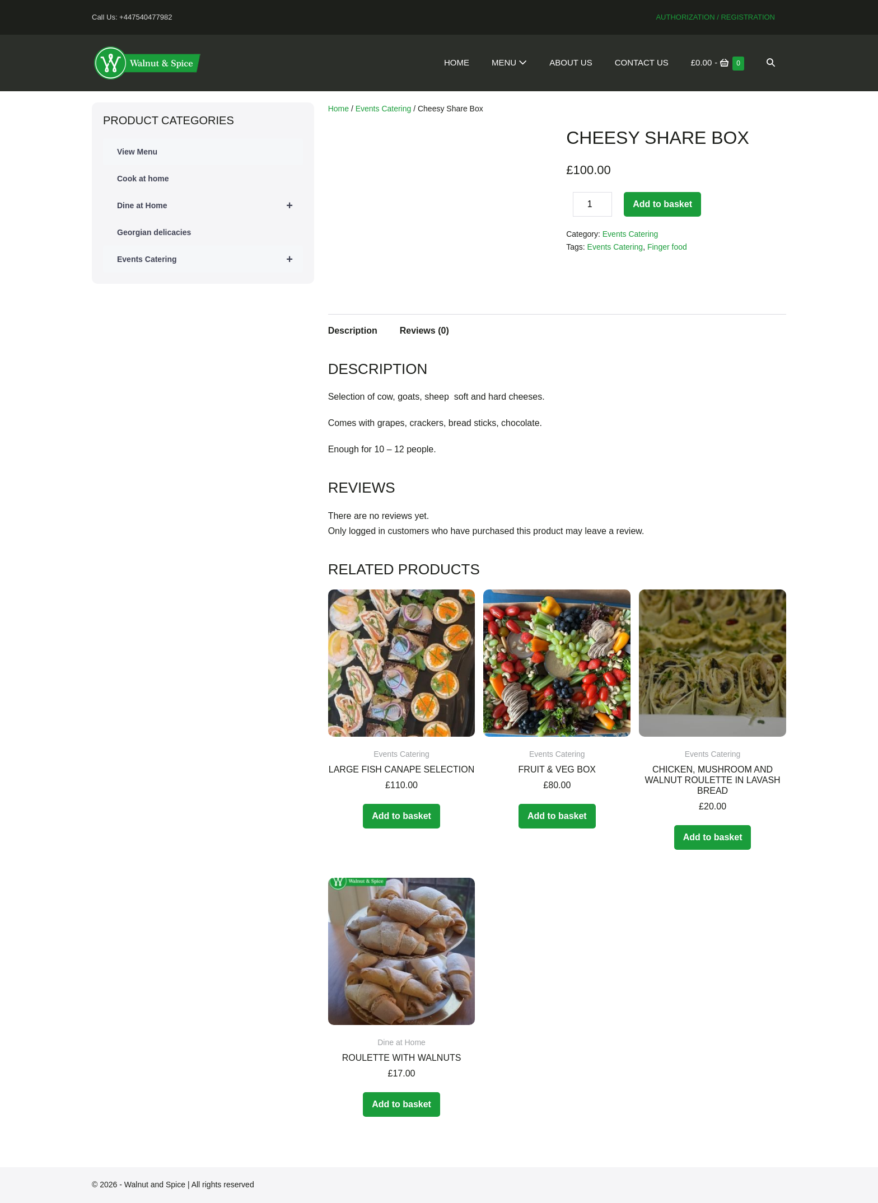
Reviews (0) (424, 330)
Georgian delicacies (154, 232)
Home (456, 62)
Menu (509, 62)
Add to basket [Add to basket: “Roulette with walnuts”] (401, 1104)
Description (352, 330)
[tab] (352, 329)
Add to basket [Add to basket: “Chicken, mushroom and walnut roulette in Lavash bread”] (712, 837)
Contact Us (642, 62)
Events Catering (210, 259)
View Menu (137, 151)
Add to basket (662, 204)
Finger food (667, 246)
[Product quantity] (592, 204)
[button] (770, 63)
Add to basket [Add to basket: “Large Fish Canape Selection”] (401, 816)
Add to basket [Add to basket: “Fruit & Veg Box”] (557, 816)
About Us (570, 62)
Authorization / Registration (715, 17)
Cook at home (143, 178)
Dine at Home (210, 205)
